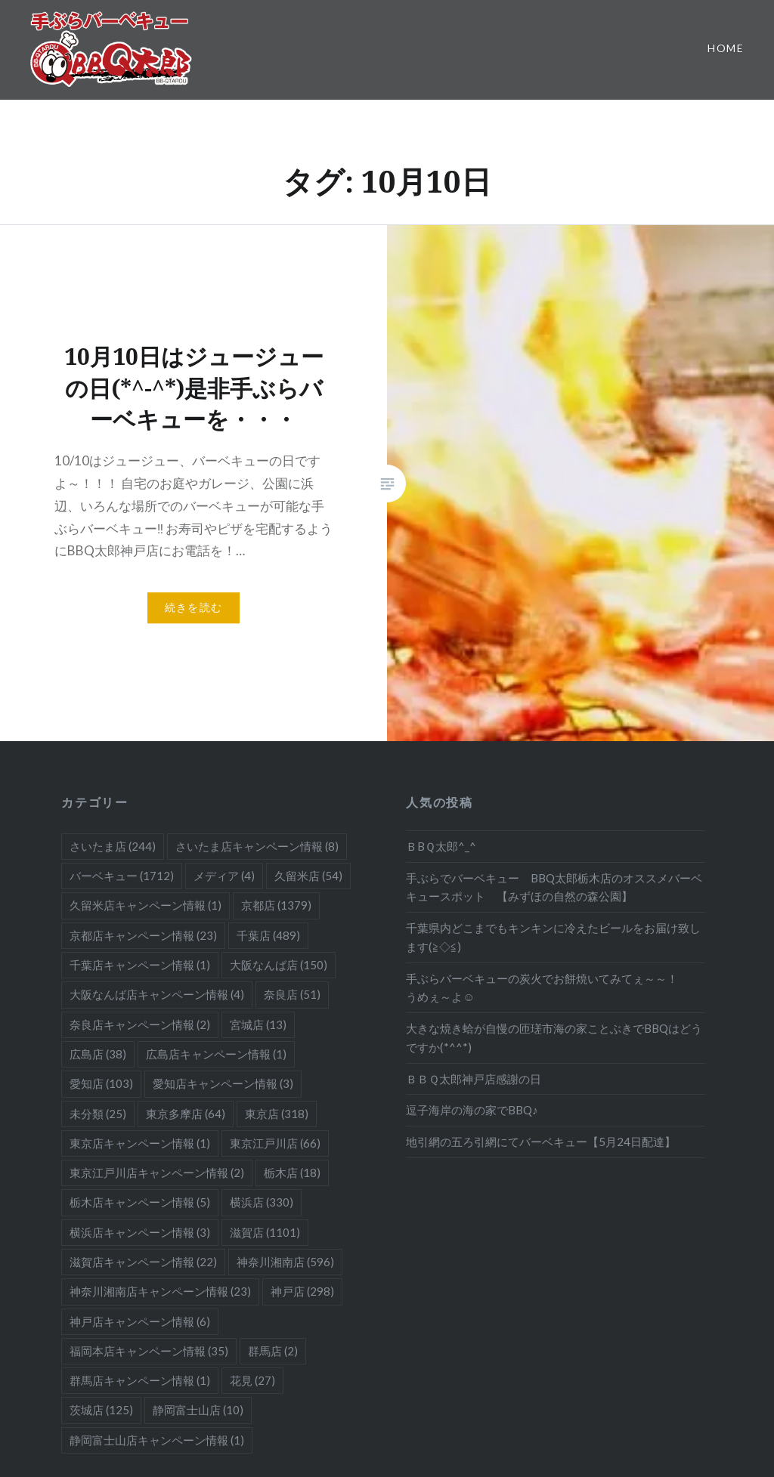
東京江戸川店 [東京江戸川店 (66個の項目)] (275, 1143)
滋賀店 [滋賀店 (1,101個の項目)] (265, 1232)
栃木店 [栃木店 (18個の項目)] (292, 1172)
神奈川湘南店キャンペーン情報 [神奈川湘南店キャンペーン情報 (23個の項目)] (160, 1291)
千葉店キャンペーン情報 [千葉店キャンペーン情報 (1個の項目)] (140, 965)
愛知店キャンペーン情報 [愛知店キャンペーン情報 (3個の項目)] (223, 1083)
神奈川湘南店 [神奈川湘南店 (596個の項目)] (285, 1261)
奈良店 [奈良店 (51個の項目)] (292, 994)
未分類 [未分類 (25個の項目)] (98, 1113)
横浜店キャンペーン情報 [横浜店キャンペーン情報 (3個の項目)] (140, 1232)
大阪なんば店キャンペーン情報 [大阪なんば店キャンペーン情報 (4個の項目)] (157, 994)
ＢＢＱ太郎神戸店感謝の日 (473, 1079)
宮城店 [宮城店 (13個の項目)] (258, 1024)
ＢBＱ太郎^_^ (441, 846)
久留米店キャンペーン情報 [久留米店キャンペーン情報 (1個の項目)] (145, 905)
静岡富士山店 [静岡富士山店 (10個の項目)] (198, 1410)
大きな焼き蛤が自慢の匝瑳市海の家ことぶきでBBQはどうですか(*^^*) (554, 1037)
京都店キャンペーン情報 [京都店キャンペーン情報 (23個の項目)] (143, 935)
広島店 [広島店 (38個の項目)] (98, 1054)
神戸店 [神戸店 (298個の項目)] (302, 1291)
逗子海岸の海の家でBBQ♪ (472, 1110)
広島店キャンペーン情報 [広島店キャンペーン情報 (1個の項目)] (216, 1054)
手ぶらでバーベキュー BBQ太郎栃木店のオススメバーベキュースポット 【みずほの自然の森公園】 (554, 887)
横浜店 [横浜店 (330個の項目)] (261, 1202)
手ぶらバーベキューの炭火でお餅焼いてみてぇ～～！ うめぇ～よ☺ (553, 988)
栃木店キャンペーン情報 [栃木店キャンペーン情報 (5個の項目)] (140, 1202)
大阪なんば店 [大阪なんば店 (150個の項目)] (278, 965)
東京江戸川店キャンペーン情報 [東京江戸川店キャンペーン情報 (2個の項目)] (157, 1172)
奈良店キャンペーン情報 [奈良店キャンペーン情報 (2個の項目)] (140, 1024)
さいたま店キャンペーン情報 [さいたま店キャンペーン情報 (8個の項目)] (257, 846)
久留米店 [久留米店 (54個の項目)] (308, 875)
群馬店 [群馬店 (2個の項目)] (273, 1351)
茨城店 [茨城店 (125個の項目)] (101, 1410)
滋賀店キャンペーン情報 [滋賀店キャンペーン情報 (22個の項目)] (143, 1261)
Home (725, 48)
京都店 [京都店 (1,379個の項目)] (276, 905)
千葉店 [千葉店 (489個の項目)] (268, 935)
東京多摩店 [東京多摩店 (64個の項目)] (185, 1113)
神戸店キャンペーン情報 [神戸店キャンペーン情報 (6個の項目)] (140, 1321)
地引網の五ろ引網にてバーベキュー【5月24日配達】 (541, 1141)
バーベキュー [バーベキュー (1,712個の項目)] (122, 875)
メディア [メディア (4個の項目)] (224, 875)
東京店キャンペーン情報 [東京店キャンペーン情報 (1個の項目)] (140, 1143)
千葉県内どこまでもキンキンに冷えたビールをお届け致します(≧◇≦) (553, 937)
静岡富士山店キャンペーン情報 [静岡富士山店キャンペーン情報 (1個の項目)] (157, 1440)
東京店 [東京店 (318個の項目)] (276, 1113)
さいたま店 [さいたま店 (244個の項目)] (113, 846)
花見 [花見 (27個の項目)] (252, 1380)
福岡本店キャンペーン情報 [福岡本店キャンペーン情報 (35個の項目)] (149, 1351)
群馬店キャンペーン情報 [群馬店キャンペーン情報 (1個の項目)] (140, 1380)
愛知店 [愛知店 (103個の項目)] (101, 1083)
